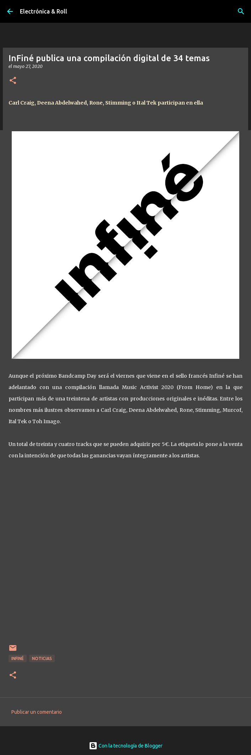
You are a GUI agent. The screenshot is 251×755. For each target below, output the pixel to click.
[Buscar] (241, 11)
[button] (13, 81)
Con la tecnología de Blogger (125, 746)
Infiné (17, 658)
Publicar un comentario (36, 712)
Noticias (42, 658)
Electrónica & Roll (43, 11)
